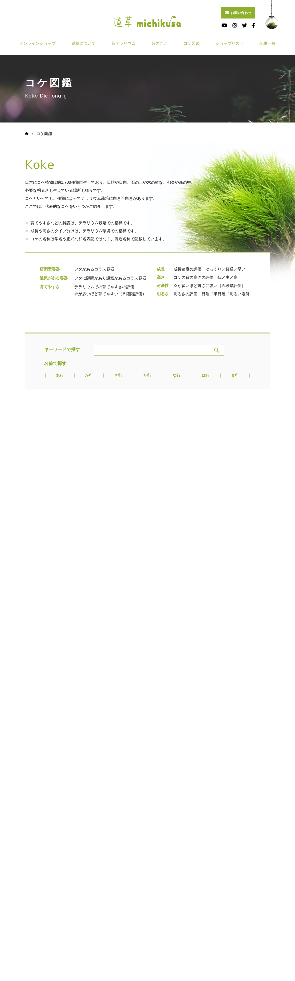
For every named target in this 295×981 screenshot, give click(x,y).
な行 (176, 375)
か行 (89, 375)
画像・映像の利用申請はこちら (50, 928)
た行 (147, 375)
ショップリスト (230, 43)
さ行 (118, 375)
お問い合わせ (238, 13)
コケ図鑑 (192, 43)
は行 (206, 375)
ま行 (235, 375)
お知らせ (155, 912)
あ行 (60, 375)
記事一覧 (268, 43)
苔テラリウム (124, 43)
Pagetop (147, 833)
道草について (84, 43)
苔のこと (160, 43)
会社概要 (199, 912)
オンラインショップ (38, 43)
